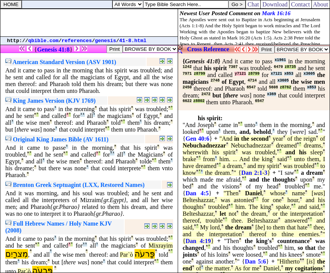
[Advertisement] (89, 22)
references (77, 41)
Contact (300, 4)
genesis (105, 41)
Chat (253, 4)
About (321, 4)
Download (275, 4)
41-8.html (133, 41)
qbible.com (43, 41)
